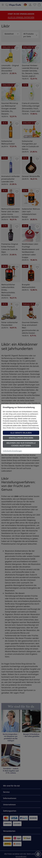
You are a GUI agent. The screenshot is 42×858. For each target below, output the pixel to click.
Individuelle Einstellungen (12, 451)
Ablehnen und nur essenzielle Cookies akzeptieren (21, 444)
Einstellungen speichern (21, 438)
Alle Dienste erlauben (21, 433)
